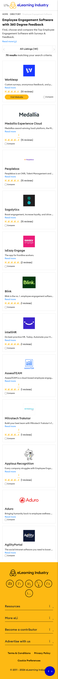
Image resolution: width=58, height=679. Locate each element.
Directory (15, 14)
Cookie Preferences (29, 660)
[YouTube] (39, 584)
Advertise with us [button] (29, 641)
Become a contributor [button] (29, 629)
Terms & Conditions (19, 653)
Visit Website (16, 97)
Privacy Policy (42, 653)
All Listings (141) (29, 48)
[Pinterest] (48, 584)
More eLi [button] (29, 618)
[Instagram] (29, 593)
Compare (49, 97)
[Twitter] (19, 584)
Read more (10, 87)
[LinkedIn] (29, 584)
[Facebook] (10, 584)
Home (5, 14)
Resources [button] (29, 606)
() (19, 91)
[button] (9, 41)
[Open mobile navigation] (5, 5)
